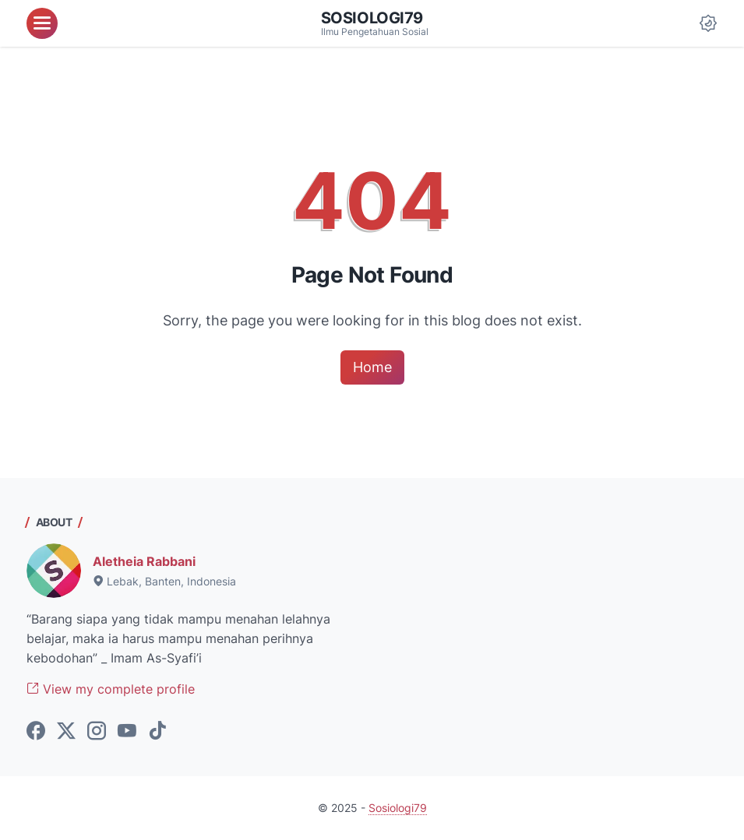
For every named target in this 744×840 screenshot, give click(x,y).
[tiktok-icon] (157, 732)
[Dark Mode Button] (708, 23)
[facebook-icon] (35, 732)
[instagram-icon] (96, 732)
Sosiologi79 (372, 18)
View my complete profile (110, 689)
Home (372, 367)
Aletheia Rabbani (144, 561)
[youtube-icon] (127, 732)
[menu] (42, 23)
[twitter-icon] (66, 732)
